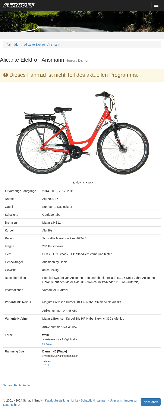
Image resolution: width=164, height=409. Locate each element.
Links (74, 400)
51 (45, 365)
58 (48, 365)
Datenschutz (11, 404)
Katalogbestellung (57, 400)
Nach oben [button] (151, 402)
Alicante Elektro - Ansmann (42, 44)
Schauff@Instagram (94, 400)
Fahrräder (12, 44)
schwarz (47, 343)
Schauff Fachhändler (17, 385)
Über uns (116, 400)
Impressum (131, 400)
